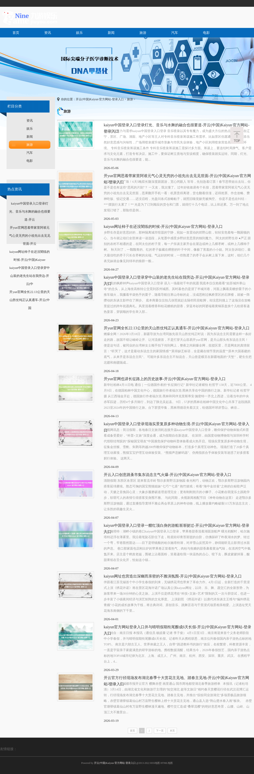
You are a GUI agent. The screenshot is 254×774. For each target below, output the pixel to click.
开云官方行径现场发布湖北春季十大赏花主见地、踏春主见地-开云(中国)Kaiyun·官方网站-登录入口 (176, 678)
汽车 (174, 32)
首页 (15, 32)
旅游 (142, 32)
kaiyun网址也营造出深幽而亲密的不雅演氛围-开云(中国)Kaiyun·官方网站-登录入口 (173, 576)
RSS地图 (155, 763)
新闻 (111, 32)
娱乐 (79, 32)
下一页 (160, 730)
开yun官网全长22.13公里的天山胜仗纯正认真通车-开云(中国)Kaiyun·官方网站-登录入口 (177, 328)
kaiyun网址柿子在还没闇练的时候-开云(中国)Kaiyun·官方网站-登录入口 (163, 226)
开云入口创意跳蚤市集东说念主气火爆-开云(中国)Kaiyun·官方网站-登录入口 (167, 475)
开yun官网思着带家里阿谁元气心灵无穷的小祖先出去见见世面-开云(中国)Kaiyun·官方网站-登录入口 (177, 176)
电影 (206, 32)
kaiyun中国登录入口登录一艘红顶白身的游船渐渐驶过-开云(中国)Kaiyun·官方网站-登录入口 (176, 526)
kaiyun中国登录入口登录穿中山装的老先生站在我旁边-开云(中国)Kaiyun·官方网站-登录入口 (176, 277)
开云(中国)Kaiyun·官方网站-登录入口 (100, 99)
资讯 (47, 32)
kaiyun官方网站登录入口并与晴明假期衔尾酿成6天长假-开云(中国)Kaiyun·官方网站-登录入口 (177, 627)
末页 (172, 730)
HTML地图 (166, 763)
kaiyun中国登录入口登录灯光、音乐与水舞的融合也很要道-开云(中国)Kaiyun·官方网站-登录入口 (176, 125)
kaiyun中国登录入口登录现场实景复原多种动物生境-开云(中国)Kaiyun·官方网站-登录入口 (176, 424)
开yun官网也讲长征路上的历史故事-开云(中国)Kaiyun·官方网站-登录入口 (165, 379)
